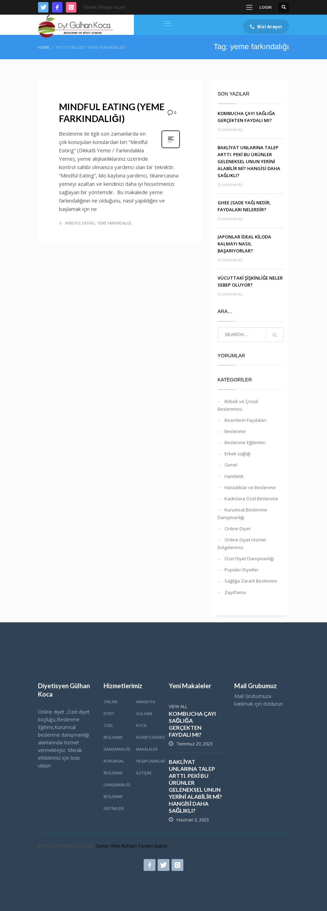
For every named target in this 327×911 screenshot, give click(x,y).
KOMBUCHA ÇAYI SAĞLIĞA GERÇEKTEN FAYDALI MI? (192, 724)
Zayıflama (235, 592)
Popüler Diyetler (242, 570)
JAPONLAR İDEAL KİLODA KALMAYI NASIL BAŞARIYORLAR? (244, 244)
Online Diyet (237, 528)
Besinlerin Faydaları (245, 420)
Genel (231, 465)
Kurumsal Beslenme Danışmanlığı (242, 514)
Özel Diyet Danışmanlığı (249, 558)
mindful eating (80, 223)
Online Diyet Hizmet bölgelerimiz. (242, 544)
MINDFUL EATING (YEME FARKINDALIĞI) (112, 112)
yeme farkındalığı (114, 223)
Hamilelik (234, 476)
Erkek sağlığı (238, 453)
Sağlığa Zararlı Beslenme (251, 581)
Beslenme (235, 431)
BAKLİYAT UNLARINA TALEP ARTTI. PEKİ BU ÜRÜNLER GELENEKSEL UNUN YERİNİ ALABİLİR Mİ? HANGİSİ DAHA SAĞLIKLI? (249, 161)
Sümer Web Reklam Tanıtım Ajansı (131, 846)
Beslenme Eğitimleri (245, 442)
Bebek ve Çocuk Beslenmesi (238, 405)
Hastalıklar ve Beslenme (250, 487)
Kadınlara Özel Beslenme (251, 498)
